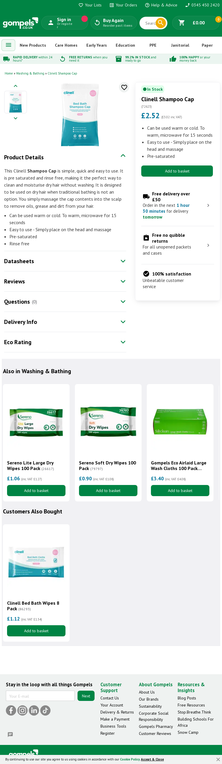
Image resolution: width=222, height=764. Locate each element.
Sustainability (150, 706)
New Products (33, 45)
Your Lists (90, 5)
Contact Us (109, 698)
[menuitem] (8, 45)
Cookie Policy (130, 759)
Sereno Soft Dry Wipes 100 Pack (107, 465)
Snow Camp (188, 732)
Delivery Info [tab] (20, 322)
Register (107, 733)
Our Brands (149, 699)
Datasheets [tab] (19, 261)
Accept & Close (152, 759)
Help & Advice (161, 5)
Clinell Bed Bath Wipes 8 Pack (33, 605)
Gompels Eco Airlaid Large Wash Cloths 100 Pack (178, 465)
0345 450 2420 (202, 5)
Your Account (111, 705)
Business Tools (113, 726)
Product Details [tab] (24, 157)
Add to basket (177, 171)
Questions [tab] (17, 301)
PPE (153, 45)
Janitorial (180, 45)
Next (86, 696)
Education (125, 45)
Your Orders (123, 5)
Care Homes (66, 45)
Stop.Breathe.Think (194, 712)
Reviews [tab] (14, 281)
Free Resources (191, 705)
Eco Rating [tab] (17, 342)
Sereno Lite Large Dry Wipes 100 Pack (30, 465)
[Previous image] (15, 86)
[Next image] (15, 118)
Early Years (96, 45)
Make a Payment (115, 719)
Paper (207, 45)
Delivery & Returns (117, 712)
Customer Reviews (155, 733)
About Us (147, 692)
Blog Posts (187, 698)
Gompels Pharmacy (156, 726)
